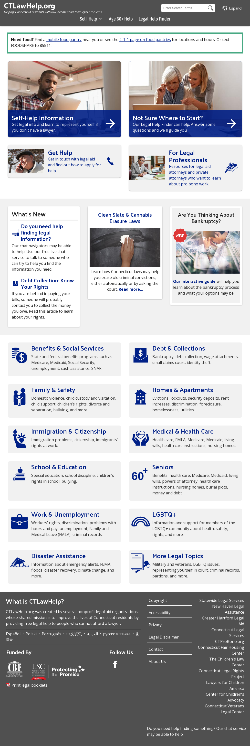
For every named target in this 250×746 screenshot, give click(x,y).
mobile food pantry (64, 39)
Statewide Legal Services (221, 600)
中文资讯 (74, 634)
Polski (31, 634)
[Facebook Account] (115, 665)
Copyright (158, 600)
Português (51, 634)
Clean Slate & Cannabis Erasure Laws (125, 218)
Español (13, 634)
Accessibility (159, 612)
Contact (156, 649)
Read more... (131, 289)
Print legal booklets (29, 685)
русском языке (117, 634)
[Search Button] (211, 8)
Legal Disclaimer (164, 637)
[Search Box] (184, 8)
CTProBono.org (229, 641)
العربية (92, 634)
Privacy (155, 625)
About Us (157, 661)
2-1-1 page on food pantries (145, 39)
